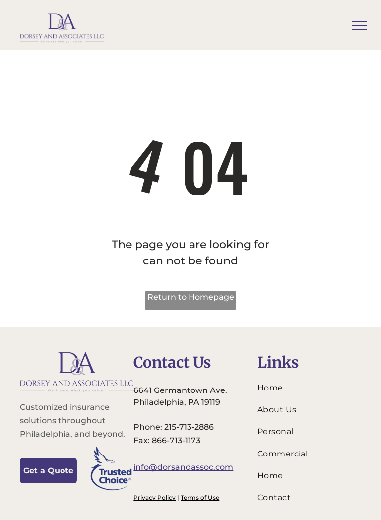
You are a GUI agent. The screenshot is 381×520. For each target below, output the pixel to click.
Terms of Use (200, 497)
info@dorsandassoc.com (183, 467)
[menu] (359, 25)
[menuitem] (307, 387)
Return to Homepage (190, 297)
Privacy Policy (154, 497)
